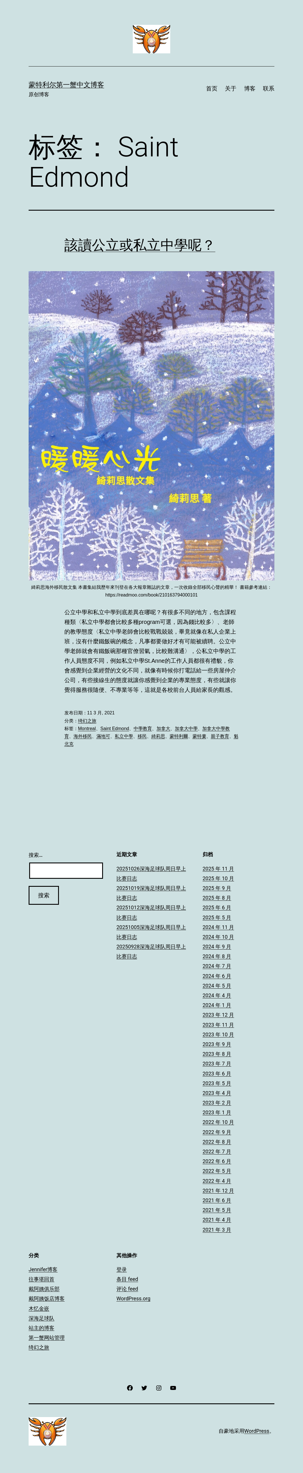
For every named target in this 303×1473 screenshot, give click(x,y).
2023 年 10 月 (218, 1034)
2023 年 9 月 (217, 1044)
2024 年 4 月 (217, 995)
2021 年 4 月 (217, 1220)
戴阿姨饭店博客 (47, 1298)
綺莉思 (158, 736)
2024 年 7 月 (217, 966)
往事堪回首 (41, 1279)
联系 (268, 88)
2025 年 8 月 (217, 898)
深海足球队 (41, 1318)
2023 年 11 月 (218, 1025)
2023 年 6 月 (217, 1074)
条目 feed (127, 1279)
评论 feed (127, 1289)
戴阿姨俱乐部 (44, 1289)
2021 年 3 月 (217, 1230)
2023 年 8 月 (217, 1054)
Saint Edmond (114, 728)
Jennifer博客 (43, 1269)
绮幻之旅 (87, 720)
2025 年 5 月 (217, 917)
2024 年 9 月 (217, 947)
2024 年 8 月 (217, 956)
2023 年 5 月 (217, 1083)
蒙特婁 (199, 736)
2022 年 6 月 (217, 1161)
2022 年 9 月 (217, 1132)
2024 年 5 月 (217, 986)
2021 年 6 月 (217, 1200)
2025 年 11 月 (218, 869)
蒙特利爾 (179, 736)
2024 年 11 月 (218, 927)
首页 (211, 88)
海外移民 (83, 736)
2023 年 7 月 (217, 1064)
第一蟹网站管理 (47, 1338)
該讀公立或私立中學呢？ (139, 245)
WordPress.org (133, 1298)
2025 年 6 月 (217, 907)
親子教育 (220, 736)
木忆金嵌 (39, 1308)
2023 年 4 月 (217, 1093)
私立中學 (124, 736)
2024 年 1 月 (217, 1005)
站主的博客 (41, 1328)
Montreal (87, 728)
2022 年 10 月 (218, 1122)
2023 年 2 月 (217, 1103)
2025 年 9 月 (217, 888)
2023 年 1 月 (217, 1112)
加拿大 (163, 728)
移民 (142, 736)
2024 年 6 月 (217, 976)
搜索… (36, 855)
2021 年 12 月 (218, 1191)
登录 (121, 1269)
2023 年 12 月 (218, 1015)
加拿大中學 (186, 728)
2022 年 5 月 (217, 1171)
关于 (230, 88)
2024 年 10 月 (218, 937)
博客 (250, 88)
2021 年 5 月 (217, 1210)
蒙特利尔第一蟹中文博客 (66, 85)
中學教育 (143, 728)
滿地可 (103, 736)
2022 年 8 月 (217, 1142)
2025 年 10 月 (218, 878)
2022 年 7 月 (217, 1151)
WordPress (256, 1431)
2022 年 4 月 (217, 1181)
